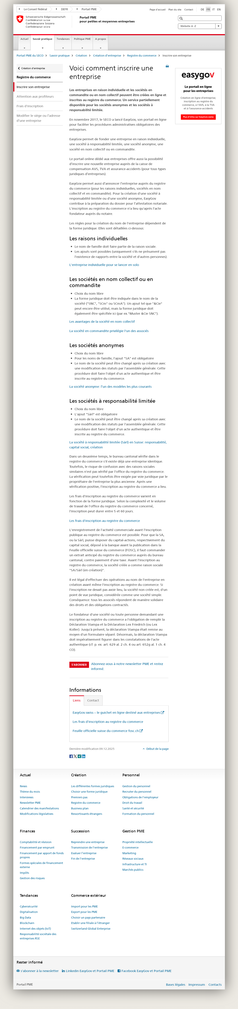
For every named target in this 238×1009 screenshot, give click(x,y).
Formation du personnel (138, 813)
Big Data (25, 917)
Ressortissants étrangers (86, 813)
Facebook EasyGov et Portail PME (146, 971)
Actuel (24, 38)
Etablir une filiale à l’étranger (90, 923)
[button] (182, 18)
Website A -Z (199, 26)
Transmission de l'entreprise (89, 847)
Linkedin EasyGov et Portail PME (90, 971)
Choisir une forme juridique (89, 791)
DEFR (62, 9)
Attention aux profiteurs (35, 96)
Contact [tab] (93, 700)
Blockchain (27, 923)
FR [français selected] (208, 9)
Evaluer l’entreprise (83, 853)
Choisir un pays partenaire (88, 917)
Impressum (196, 984)
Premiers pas (79, 797)
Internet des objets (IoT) (35, 928)
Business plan (80, 808)
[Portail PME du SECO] (79, 21)
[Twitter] (76, 756)
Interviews (26, 797)
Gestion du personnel (136, 786)
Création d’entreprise (107, 55)
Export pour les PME (84, 912)
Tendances (63, 38)
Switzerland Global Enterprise (90, 928)
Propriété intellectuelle (137, 842)
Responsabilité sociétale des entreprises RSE (38, 936)
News (23, 786)
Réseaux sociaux (133, 858)
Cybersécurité (29, 906)
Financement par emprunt (37, 847)
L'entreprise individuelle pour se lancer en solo (104, 265)
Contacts (215, 984)
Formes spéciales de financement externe (41, 865)
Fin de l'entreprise (83, 858)
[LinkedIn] (83, 756)
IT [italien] (213, 9)
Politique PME (82, 38)
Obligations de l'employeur (140, 797)
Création (81, 55)
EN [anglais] (219, 9)
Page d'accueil (158, 9)
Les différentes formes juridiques (92, 786)
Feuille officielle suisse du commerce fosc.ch (106, 731)
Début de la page (157, 748)
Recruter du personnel (136, 791)
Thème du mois (30, 791)
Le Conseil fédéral (33, 9)
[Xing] (80, 756)
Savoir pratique (43, 40)
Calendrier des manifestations (39, 808)
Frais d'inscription (30, 106)
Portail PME (87, 9)
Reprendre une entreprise (87, 842)
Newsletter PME (30, 802)
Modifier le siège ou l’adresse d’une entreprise (38, 118)
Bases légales (175, 984)
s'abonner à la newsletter (40, 971)
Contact (188, 9)
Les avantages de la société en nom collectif (102, 321)
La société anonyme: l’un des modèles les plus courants (110, 386)
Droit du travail (132, 802)
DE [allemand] (202, 9)
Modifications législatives (36, 813)
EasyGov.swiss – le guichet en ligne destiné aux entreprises (116, 712)
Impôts (24, 872)
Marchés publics (132, 869)
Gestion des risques (32, 878)
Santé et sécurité (133, 808)
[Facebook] (71, 756)
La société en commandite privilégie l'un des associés (109, 331)
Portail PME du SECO (30, 55)
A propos (100, 38)
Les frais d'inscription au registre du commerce (104, 521)
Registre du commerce (141, 55)
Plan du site (174, 9)
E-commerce (130, 847)
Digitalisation (29, 912)
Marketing (129, 853)
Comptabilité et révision (35, 842)
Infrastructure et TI (134, 864)
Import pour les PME (84, 906)
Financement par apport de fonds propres (42, 855)
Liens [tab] (76, 700)
